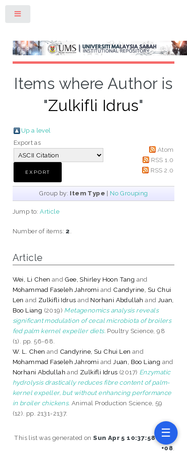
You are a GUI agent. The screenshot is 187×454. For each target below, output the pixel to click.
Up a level (36, 130)
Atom (166, 149)
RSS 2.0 (162, 170)
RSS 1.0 (162, 160)
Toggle (18, 15)
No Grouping (129, 193)
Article (49, 211)
